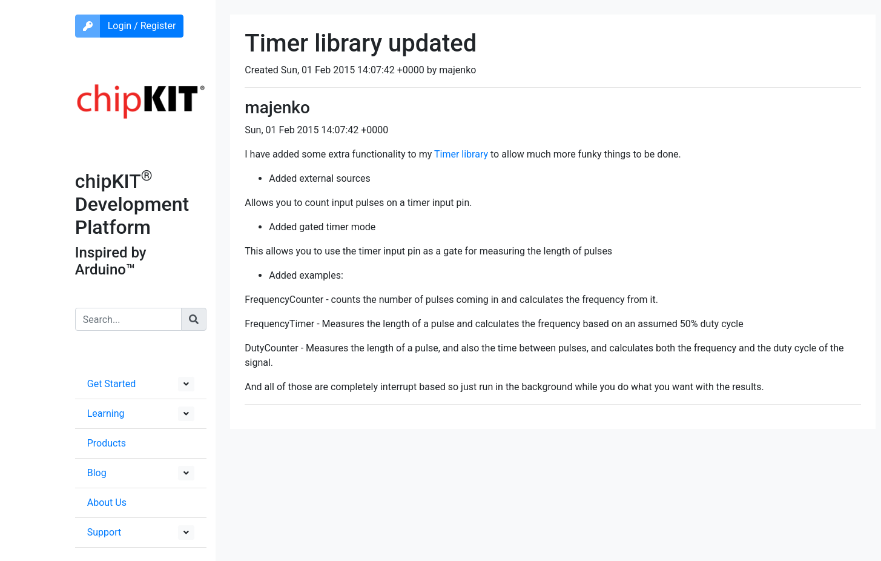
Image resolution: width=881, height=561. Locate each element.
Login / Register (142, 26)
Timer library (461, 154)
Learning (106, 413)
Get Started (111, 384)
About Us (107, 502)
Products (106, 443)
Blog (97, 473)
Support (104, 532)
